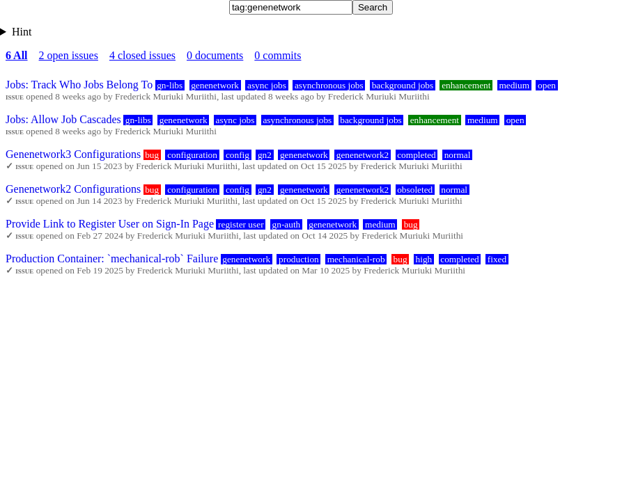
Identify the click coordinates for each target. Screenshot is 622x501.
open (547, 85)
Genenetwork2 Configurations (73, 189)
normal (457, 155)
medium (514, 85)
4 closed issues (142, 55)
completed (416, 155)
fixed (497, 259)
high (424, 259)
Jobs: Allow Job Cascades (63, 119)
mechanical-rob (356, 259)
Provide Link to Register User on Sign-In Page (110, 224)
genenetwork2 (362, 155)
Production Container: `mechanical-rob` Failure (112, 258)
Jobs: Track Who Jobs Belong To (79, 84)
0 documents (215, 55)
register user (241, 224)
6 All (17, 55)
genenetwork (215, 85)
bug (152, 155)
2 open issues (68, 55)
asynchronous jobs (329, 85)
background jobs (402, 85)
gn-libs (169, 85)
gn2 (265, 155)
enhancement (466, 85)
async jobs (266, 85)
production (299, 259)
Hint (21, 32)
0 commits (277, 55)
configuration (192, 155)
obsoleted (415, 189)
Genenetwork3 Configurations (73, 154)
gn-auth (286, 224)
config (237, 155)
